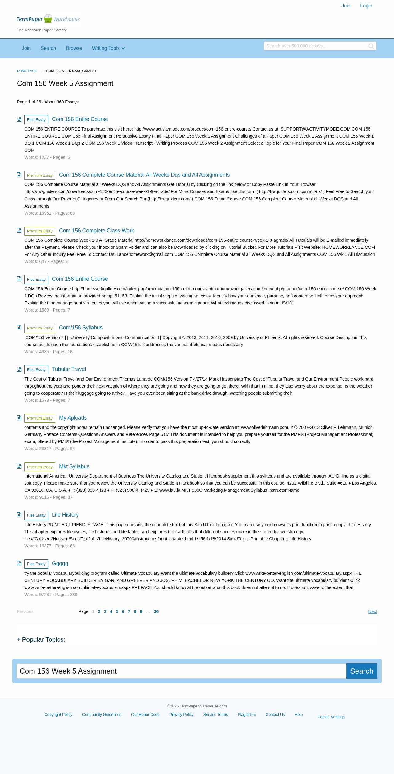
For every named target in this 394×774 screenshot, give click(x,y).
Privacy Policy (182, 714)
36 (156, 611)
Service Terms (215, 714)
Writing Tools (106, 48)
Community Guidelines (101, 714)
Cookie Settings (330, 717)
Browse (74, 48)
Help (299, 714)
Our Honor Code (145, 714)
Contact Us (275, 714)
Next (372, 611)
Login (366, 5)
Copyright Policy (59, 714)
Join (345, 5)
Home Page (27, 71)
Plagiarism (247, 714)
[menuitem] (345, 6)
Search (48, 48)
